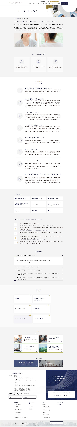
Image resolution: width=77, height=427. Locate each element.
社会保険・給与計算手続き (47, 401)
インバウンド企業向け (55, 1)
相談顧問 (44, 394)
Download (54, 413)
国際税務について (47, 407)
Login (48, 1)
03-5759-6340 (14, 384)
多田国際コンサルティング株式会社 (20, 406)
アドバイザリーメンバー (19, 399)
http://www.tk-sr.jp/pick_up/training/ (23, 262)
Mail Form (14, 387)
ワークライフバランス (46, 402)
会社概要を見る (26, 387)
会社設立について (47, 406)
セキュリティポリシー (35, 417)
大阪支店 (16, 396)
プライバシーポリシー (42, 417)
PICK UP (53, 3)
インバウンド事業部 (46, 404)
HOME (15, 18)
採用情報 (58, 3)
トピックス (31, 395)
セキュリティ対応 (18, 401)
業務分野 (42, 3)
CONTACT (65, 3)
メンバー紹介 (17, 398)
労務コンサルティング (46, 399)
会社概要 (29, 3)
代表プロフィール (18, 394)
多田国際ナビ (47, 3)
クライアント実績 (36, 3)
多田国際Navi (32, 398)
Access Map (43, 1)
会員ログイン (60, 392)
